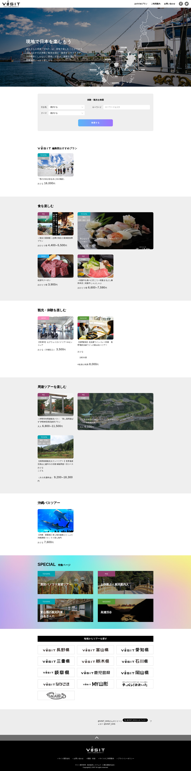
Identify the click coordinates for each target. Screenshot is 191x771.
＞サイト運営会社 (63, 758)
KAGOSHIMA (114, 83)
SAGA (92, 63)
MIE (134, 70)
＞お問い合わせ (77, 758)
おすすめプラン (140, 4)
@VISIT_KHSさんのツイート (110, 721)
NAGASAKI (93, 70)
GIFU (120, 56)
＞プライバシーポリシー (125, 758)
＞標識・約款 (91, 758)
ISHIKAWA (123, 47)
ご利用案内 (155, 4)
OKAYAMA (107, 59)
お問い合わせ (169, 4)
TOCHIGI (150, 58)
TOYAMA (119, 51)
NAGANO (147, 63)
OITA (115, 76)
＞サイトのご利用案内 (106, 758)
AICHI (142, 70)
